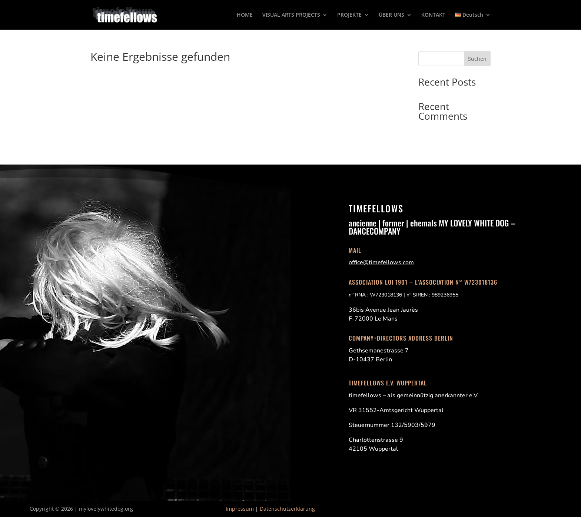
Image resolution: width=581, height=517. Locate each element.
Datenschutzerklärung (287, 508)
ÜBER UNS (391, 15)
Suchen (477, 58)
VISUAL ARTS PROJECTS (291, 15)
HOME (245, 15)
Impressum (240, 508)
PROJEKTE (349, 15)
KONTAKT (433, 15)
